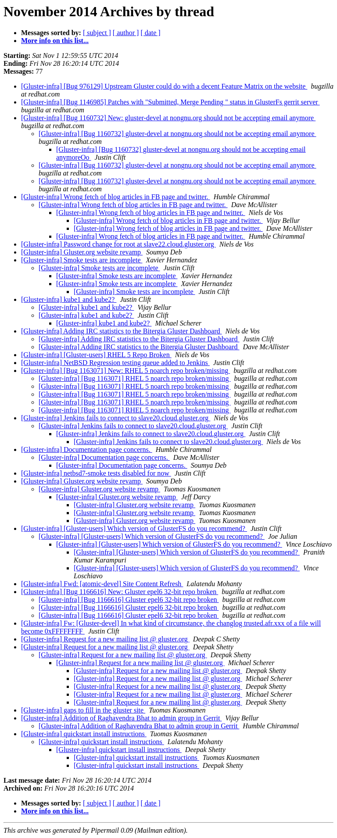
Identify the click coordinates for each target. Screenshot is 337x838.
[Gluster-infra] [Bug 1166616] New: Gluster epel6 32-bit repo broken (119, 591)
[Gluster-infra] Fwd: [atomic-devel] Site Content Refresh (102, 583)
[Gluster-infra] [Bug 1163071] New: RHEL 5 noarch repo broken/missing (125, 370)
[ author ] (126, 32)
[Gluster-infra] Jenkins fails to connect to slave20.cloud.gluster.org (115, 418)
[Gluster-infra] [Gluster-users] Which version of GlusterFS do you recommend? (134, 528)
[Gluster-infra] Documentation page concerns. (86, 449)
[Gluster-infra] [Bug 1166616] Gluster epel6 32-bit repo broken (129, 599)
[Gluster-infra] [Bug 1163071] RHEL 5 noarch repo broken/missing (135, 378)
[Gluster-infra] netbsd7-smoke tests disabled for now (96, 473)
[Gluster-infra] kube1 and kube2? (68, 299)
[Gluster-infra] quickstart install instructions (84, 734)
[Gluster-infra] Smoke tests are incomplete (81, 260)
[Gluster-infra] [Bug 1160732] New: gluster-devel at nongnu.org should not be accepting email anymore (168, 118)
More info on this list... (55, 40)
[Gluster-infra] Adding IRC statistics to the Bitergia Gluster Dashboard (121, 331)
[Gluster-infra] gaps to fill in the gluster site (83, 710)
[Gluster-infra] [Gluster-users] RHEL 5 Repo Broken (96, 354)
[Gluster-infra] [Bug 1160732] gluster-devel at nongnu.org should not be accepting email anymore (177, 133)
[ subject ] (97, 32)
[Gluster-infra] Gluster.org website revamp (82, 252)
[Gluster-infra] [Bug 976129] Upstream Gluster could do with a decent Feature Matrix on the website (164, 86)
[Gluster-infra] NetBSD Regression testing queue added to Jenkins (115, 362)
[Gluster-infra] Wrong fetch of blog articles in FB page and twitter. (115, 197)
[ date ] (150, 32)
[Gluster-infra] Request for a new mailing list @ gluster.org (105, 639)
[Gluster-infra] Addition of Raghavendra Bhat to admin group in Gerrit (121, 718)
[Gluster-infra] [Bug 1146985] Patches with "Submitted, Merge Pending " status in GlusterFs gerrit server (170, 102)
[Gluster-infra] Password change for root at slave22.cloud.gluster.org (118, 244)
